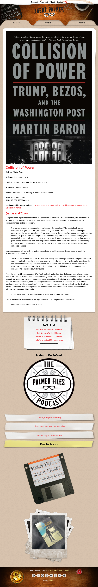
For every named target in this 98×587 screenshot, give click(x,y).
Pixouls (51, 581)
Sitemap (66, 570)
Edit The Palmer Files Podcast (49, 329)
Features (49, 23)
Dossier (81, 23)
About (52, 2)
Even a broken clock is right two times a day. (50, 426)
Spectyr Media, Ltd (55, 570)
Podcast (34, 2)
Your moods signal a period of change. (50, 435)
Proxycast (44, 2)
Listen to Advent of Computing (49, 336)
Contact (60, 2)
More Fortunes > (49, 444)
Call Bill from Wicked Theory (49, 333)
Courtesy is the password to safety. (50, 418)
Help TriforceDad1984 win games (49, 340)
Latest (16, 23)
